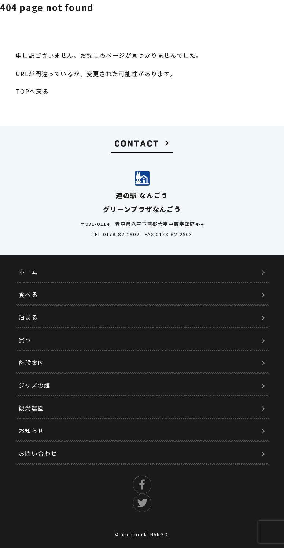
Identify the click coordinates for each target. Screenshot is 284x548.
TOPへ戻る (32, 91)
